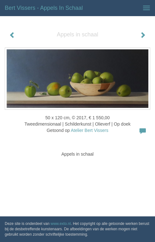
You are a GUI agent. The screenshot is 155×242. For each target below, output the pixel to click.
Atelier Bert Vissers (89, 130)
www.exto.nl (61, 223)
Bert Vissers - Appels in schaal (44, 8)
